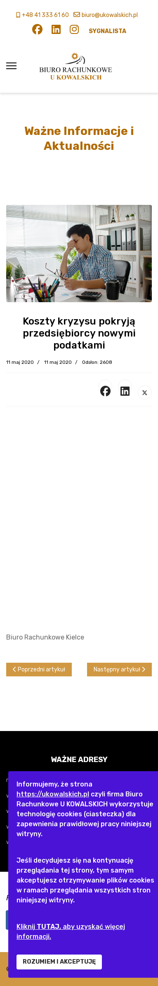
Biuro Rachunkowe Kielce (45, 637)
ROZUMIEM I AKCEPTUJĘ (59, 961)
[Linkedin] (56, 31)
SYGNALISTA (107, 31)
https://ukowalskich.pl (53, 794)
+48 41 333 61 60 (45, 15)
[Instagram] (74, 31)
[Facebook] (37, 31)
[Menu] (11, 66)
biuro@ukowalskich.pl (110, 15)
